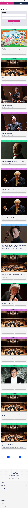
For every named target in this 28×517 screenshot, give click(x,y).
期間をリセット (14, 23)
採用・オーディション (4, 500)
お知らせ (2, 497)
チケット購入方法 (4, 488)
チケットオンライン (4, 503)
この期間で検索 (14, 21)
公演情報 (2, 482)
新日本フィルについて (4, 485)
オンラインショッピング (4, 506)
